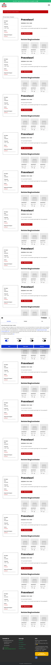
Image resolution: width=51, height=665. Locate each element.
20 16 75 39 (6, 647)
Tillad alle (42, 346)
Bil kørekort (21, 640)
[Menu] (48, 5)
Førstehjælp (21, 646)
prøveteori (24, 49)
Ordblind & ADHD (22, 648)
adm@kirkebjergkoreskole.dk (10, 648)
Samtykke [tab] (9, 321)
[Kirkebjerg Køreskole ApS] (4, 5)
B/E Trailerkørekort (22, 644)
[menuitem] (48, 5)
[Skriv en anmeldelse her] (41, 654)
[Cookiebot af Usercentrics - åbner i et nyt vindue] (42, 318)
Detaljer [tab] (25, 321)
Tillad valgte (25, 346)
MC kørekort (21, 642)
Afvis (9, 346)
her (13, 333)
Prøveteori (6, 32)
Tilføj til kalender (27, 33)
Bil (37, 1)
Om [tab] (42, 321)
